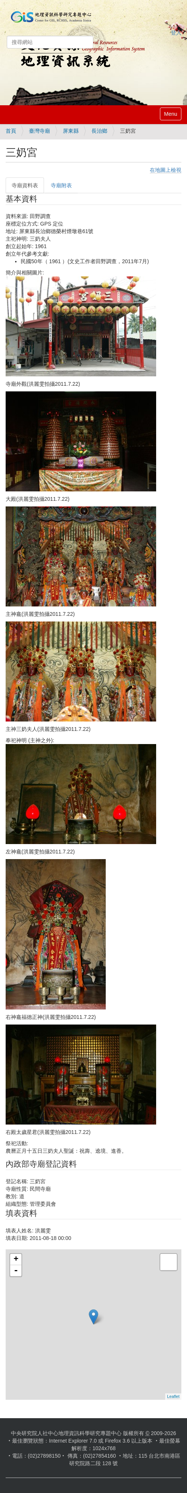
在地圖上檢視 (165, 170)
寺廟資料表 (25, 185)
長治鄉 (99, 131)
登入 (176, 33)
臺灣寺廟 (39, 131)
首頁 (11, 131)
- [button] (15, 1270)
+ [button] (16, 1259)
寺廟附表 (61, 185)
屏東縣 (71, 131)
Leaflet (173, 1396)
